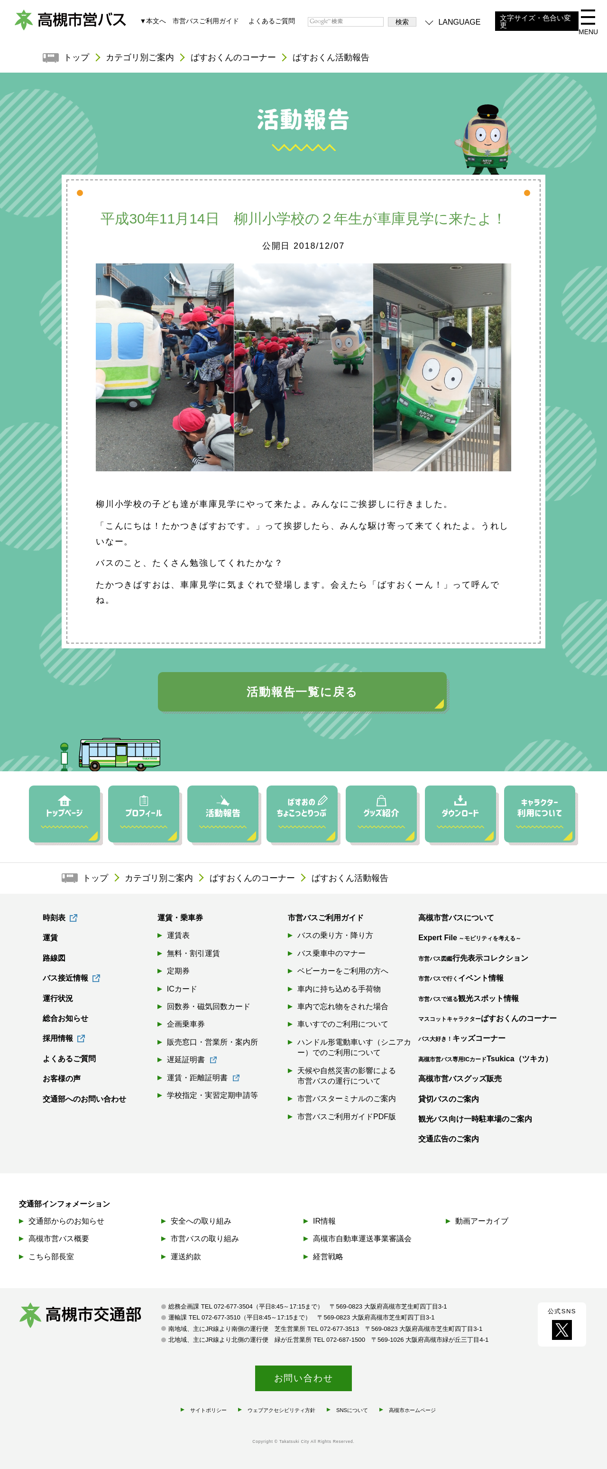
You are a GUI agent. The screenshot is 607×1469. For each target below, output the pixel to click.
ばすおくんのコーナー (233, 58)
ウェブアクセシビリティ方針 (281, 1410)
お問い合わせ (303, 1378)
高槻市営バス (71, 23)
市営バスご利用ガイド (206, 21)
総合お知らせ (65, 1019)
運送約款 (186, 1256)
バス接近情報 (65, 978)
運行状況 (58, 998)
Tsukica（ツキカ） (485, 1059)
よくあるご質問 (271, 21)
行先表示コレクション (473, 958)
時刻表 (54, 918)
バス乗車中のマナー (331, 954)
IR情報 (324, 1221)
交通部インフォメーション (64, 1204)
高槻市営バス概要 (58, 1239)
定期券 (178, 971)
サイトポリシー (208, 1410)
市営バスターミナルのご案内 (346, 1099)
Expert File (469, 938)
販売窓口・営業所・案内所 (212, 1043)
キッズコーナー (462, 1039)
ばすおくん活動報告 (331, 58)
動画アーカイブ (481, 1221)
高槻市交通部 (90, 1316)
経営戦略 (328, 1256)
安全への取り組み (201, 1221)
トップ (77, 58)
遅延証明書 (186, 1060)
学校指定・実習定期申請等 (212, 1096)
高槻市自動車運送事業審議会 (362, 1239)
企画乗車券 (186, 1024)
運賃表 (178, 936)
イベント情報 (461, 978)
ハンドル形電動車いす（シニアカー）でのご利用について (354, 1048)
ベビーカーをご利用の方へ (342, 971)
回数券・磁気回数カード (208, 1007)
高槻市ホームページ (412, 1410)
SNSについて (352, 1410)
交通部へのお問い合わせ (84, 1099)
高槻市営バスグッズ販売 (460, 1079)
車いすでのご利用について (342, 1024)
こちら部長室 (51, 1256)
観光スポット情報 (468, 998)
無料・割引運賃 (193, 954)
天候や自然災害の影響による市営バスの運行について (346, 1076)
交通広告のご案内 (448, 1139)
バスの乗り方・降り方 (335, 936)
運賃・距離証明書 (197, 1078)
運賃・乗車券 (180, 918)
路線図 (54, 958)
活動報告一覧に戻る (302, 692)
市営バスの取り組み (205, 1239)
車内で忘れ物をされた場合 (342, 1007)
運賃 (50, 938)
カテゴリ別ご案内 (140, 58)
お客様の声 (62, 1079)
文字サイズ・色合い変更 (535, 21)
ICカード (182, 989)
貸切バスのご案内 (448, 1099)
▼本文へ (152, 21)
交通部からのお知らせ (66, 1221)
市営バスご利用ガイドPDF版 (346, 1117)
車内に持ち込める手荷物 (339, 989)
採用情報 (58, 1039)
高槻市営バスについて (456, 918)
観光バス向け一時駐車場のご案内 (475, 1119)
